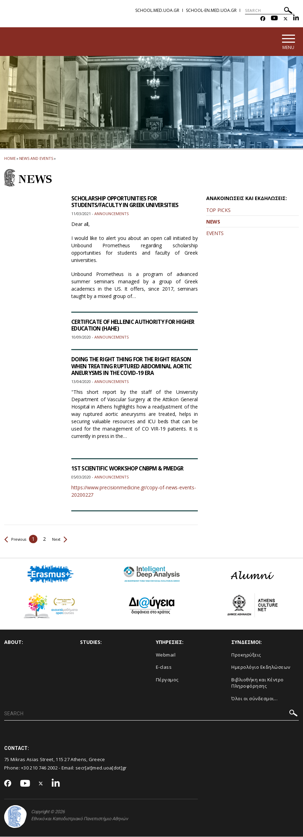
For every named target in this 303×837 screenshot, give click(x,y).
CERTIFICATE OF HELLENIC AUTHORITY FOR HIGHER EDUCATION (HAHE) (125, 325)
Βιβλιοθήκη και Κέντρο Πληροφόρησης (257, 683)
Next (64, 539)
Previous (17, 539)
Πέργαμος (167, 680)
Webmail (166, 655)
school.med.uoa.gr (157, 10)
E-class (164, 667)
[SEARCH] (269, 10)
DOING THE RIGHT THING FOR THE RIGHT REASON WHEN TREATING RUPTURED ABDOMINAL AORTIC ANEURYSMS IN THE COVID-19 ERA (133, 370)
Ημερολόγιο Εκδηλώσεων (260, 667)
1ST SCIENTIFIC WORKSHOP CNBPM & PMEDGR (130, 469)
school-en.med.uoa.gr (211, 10)
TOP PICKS (218, 210)
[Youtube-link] (274, 19)
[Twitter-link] (285, 19)
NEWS (213, 222)
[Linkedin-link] (296, 19)
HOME (10, 158)
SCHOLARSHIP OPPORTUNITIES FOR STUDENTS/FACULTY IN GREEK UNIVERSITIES (127, 202)
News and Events (36, 158)
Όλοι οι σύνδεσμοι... (254, 699)
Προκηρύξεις (246, 655)
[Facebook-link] (262, 19)
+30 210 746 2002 (39, 768)
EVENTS (215, 233)
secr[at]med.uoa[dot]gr (101, 768)
